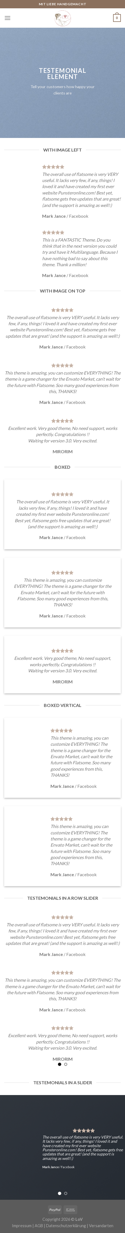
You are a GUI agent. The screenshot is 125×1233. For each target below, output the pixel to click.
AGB (39, 1225)
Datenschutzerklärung (66, 1225)
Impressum (22, 1225)
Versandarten (101, 1225)
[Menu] (7, 18)
